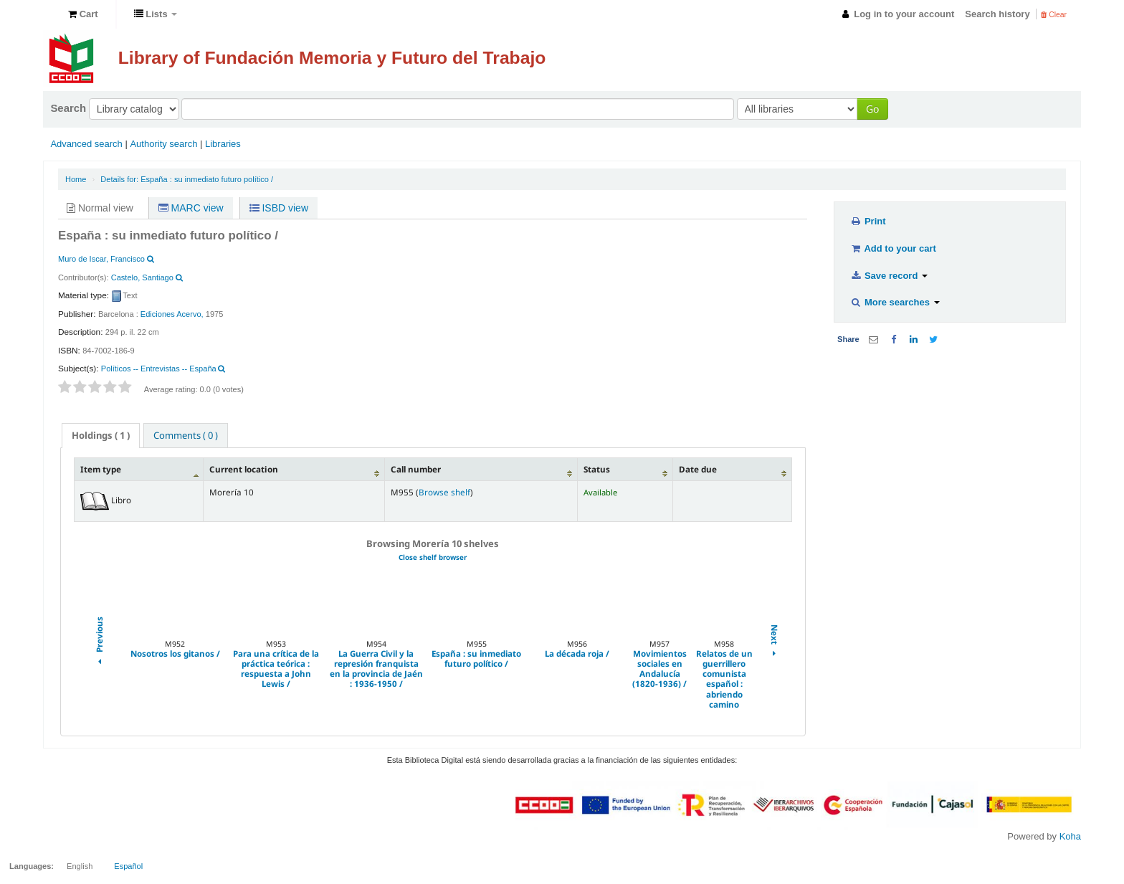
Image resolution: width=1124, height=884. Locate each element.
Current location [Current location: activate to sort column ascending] (243, 469)
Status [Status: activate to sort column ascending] (597, 469)
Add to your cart (893, 248)
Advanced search (86, 143)
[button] (83, 14)
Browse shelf (444, 492)
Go (872, 108)
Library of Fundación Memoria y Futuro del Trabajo (332, 57)
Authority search (163, 143)
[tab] (101, 435)
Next (774, 642)
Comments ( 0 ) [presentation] (185, 435)
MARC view (191, 208)
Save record (889, 275)
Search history (997, 14)
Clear (1054, 15)
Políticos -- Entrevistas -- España (158, 368)
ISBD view (278, 208)
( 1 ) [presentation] (101, 435)
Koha (1070, 836)
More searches (895, 302)
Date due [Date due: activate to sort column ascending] (698, 469)
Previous (99, 642)
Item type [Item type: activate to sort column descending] (100, 469)
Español (128, 866)
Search (68, 108)
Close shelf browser (433, 557)
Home (75, 179)
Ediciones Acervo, (172, 314)
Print (868, 221)
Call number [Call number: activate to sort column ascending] (416, 469)
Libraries (223, 143)
